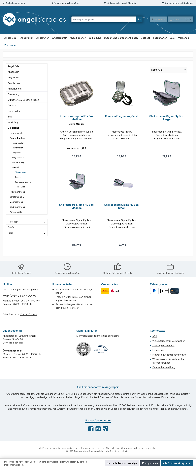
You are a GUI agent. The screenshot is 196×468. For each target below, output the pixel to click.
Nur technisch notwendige (122, 463)
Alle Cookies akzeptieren (177, 463)
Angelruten (13, 77)
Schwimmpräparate (23, 182)
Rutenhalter (14, 111)
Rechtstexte (157, 330)
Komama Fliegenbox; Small (121, 116)
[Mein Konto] (158, 19)
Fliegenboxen (21, 172)
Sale (10, 116)
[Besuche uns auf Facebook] (91, 429)
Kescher (18, 177)
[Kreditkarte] (174, 291)
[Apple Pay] (164, 291)
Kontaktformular (28, 314)
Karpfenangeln (17, 197)
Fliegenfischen (17, 138)
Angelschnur (14, 83)
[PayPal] (154, 291)
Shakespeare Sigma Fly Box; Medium (76, 207)
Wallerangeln (16, 212)
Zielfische (13, 127)
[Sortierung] (168, 70)
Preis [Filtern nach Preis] (27, 232)
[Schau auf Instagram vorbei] (98, 429)
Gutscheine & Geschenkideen (23, 99)
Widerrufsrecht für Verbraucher (168, 340)
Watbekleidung (18, 162)
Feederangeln (16, 133)
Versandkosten (90, 448)
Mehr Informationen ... (14, 465)
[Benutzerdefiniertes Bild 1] (105, 291)
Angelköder (14, 66)
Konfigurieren (150, 463)
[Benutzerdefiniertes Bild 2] (115, 291)
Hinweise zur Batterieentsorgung (169, 354)
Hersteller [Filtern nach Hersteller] (27, 221)
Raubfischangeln (17, 207)
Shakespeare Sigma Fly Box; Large (166, 118)
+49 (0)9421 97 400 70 (19, 295)
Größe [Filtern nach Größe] (27, 227)
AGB (154, 336)
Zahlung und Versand (163, 345)
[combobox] (103, 19)
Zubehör (16, 167)
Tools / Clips (20, 187)
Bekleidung (13, 94)
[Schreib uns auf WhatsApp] (105, 429)
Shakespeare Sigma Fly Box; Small (121, 207)
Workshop (13, 122)
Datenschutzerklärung (163, 367)
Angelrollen (13, 71)
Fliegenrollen (17, 148)
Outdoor (12, 105)
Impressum (158, 350)
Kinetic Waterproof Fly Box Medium (76, 118)
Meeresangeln (16, 202)
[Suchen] (139, 19)
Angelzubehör (15, 88)
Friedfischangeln (17, 192)
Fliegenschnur (18, 157)
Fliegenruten (17, 153)
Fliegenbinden (18, 143)
